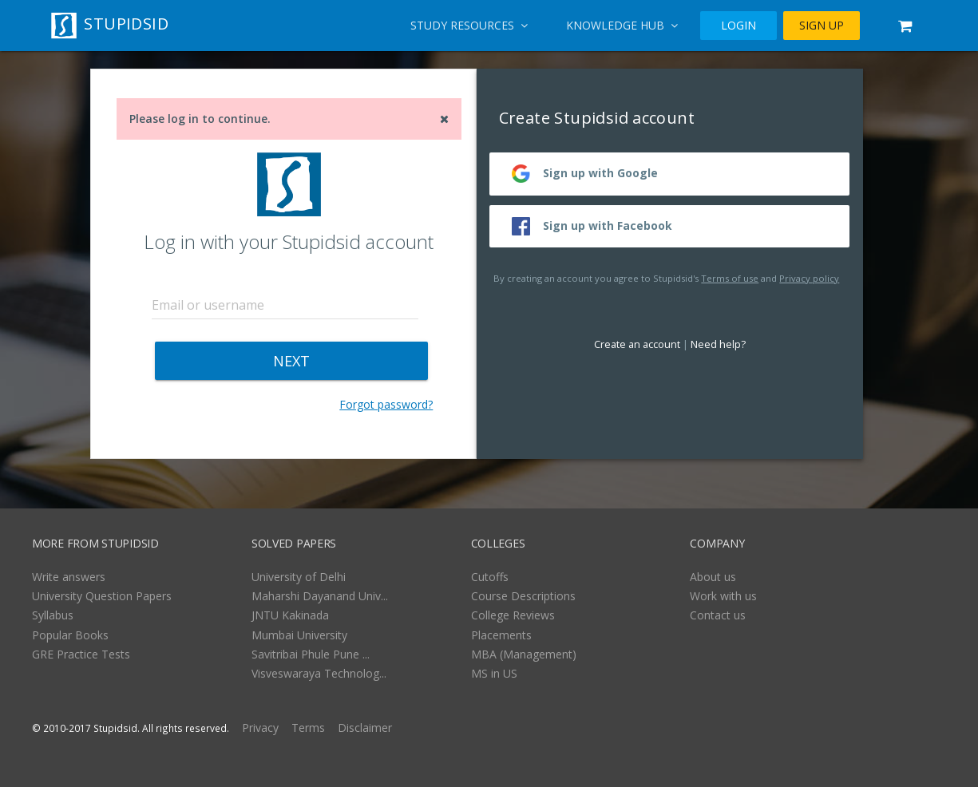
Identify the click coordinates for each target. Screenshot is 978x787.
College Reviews (513, 615)
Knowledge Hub (622, 25)
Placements (501, 635)
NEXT (291, 360)
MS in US (494, 673)
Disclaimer (365, 727)
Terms (308, 727)
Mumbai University (299, 635)
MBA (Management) (523, 654)
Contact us (718, 615)
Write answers (68, 576)
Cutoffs (490, 576)
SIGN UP (821, 25)
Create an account (637, 344)
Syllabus (52, 615)
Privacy (260, 727)
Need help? (718, 344)
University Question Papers (102, 595)
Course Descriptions (523, 595)
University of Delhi (298, 576)
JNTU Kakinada (290, 615)
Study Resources (469, 25)
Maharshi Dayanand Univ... (319, 595)
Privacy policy (809, 278)
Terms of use (729, 278)
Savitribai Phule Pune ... (310, 654)
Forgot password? (386, 404)
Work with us (723, 595)
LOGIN (738, 25)
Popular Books (70, 635)
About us (713, 576)
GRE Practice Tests (81, 654)
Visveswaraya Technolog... (318, 673)
